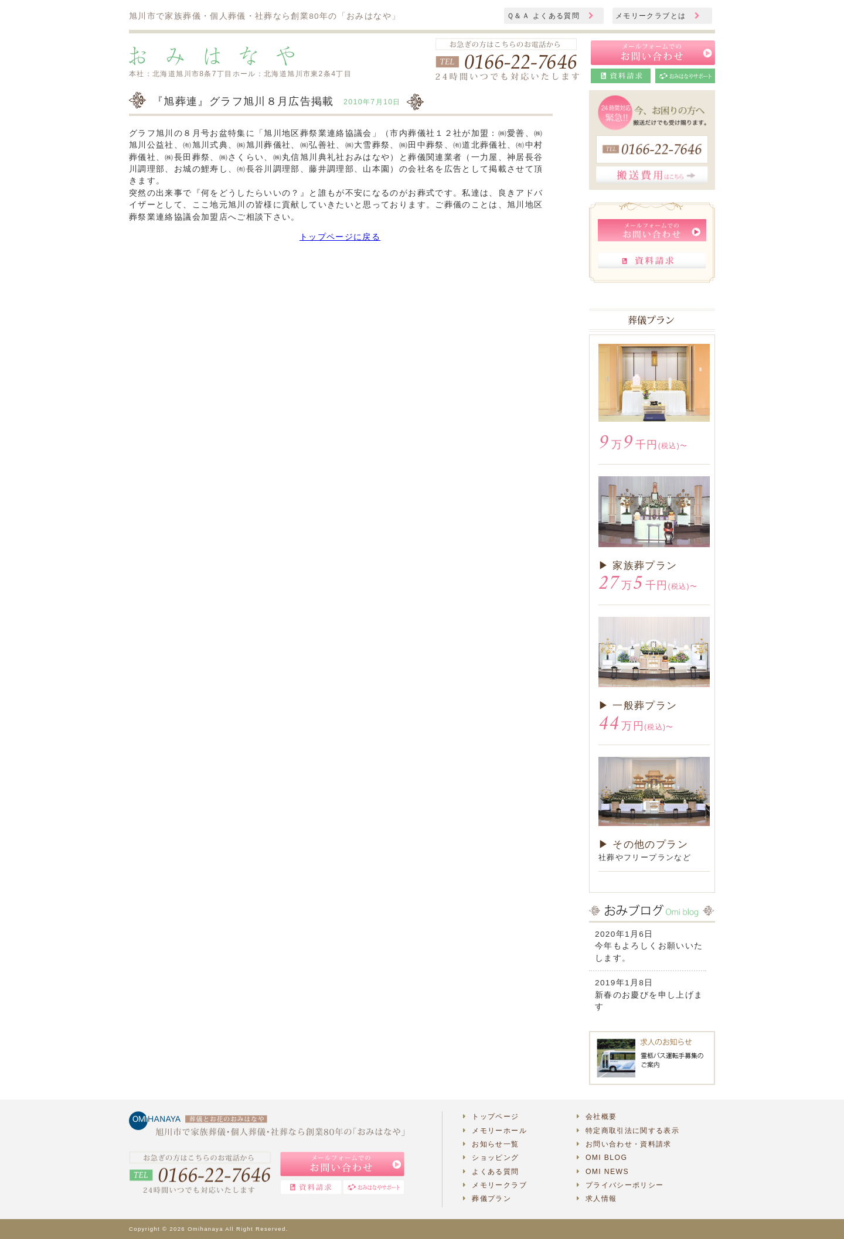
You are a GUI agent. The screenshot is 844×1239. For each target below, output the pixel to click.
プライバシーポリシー (620, 1185)
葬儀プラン (487, 1198)
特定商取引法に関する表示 (628, 1131)
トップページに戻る (340, 237)
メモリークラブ (495, 1185)
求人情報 (597, 1198)
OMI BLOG (602, 1157)
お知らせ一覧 (491, 1144)
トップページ (491, 1116)
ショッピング (491, 1157)
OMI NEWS (603, 1172)
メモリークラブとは (657, 16)
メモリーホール (495, 1131)
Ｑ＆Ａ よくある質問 (550, 16)
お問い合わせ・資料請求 (624, 1144)
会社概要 (597, 1116)
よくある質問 (491, 1172)
